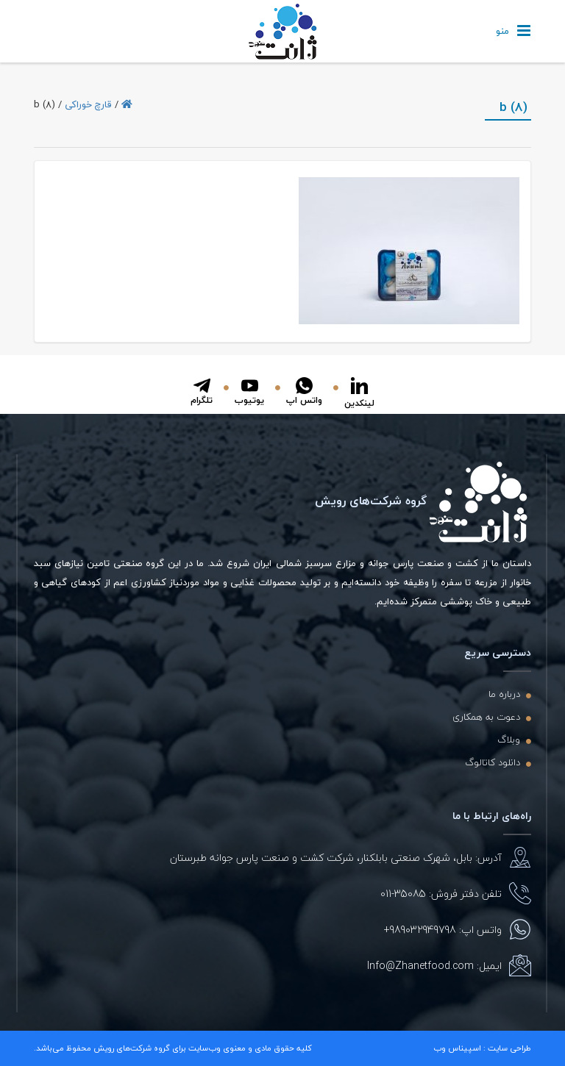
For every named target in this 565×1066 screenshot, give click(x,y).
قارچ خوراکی (88, 104)
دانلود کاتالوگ (492, 762)
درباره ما (504, 694)
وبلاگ (508, 739)
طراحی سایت (509, 1048)
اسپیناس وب (457, 1048)
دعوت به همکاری (486, 717)
